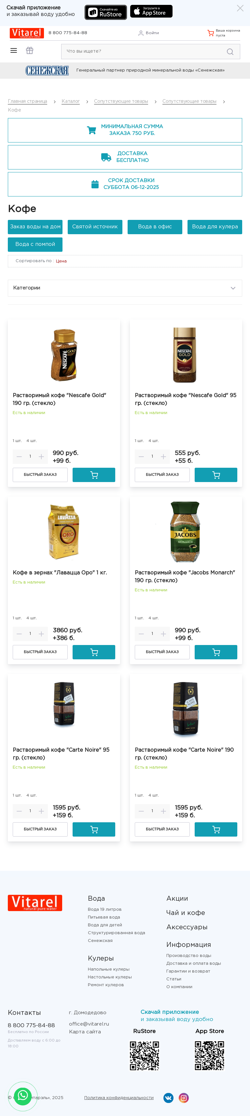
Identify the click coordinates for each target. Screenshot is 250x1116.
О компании (179, 987)
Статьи (173, 979)
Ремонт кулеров (106, 985)
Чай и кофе (185, 913)
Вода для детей (105, 925)
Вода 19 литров (105, 909)
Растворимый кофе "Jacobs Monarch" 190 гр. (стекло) (185, 577)
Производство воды (188, 956)
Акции (177, 899)
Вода (96, 899)
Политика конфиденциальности (119, 1098)
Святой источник (95, 226)
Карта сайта (85, 1032)
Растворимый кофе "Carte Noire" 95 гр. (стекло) (61, 754)
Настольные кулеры (110, 977)
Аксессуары (187, 927)
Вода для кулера (215, 226)
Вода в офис (155, 226)
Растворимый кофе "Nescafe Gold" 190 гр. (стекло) (59, 399)
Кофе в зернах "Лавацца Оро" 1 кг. (60, 573)
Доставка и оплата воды (193, 963)
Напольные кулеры (109, 969)
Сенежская (100, 941)
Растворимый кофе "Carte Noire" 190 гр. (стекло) (184, 754)
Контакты (24, 1013)
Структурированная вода (116, 933)
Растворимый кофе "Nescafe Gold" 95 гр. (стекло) (185, 399)
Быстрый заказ (40, 475)
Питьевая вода (104, 917)
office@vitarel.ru (89, 1024)
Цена (61, 261)
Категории (125, 288)
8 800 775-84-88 (68, 33)
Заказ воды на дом (35, 226)
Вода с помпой (35, 244)
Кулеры (101, 958)
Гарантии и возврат (188, 971)
